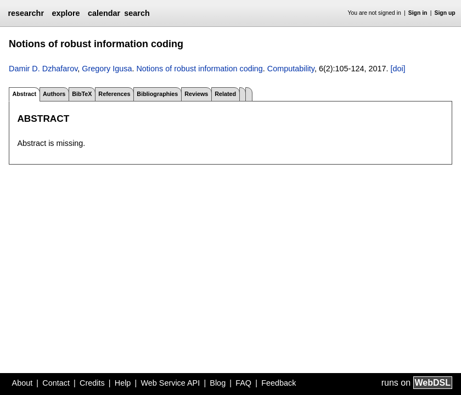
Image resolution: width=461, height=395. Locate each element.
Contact (56, 383)
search (136, 13)
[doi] (397, 68)
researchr (26, 13)
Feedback (278, 383)
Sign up (445, 13)
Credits (92, 383)
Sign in (418, 13)
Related (225, 94)
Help (123, 383)
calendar (104, 13)
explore (66, 13)
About (22, 383)
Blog (218, 383)
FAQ (243, 383)
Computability (290, 68)
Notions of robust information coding (199, 68)
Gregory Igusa (107, 68)
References (114, 94)
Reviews (196, 94)
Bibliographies (157, 94)
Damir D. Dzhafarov (43, 68)
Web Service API (170, 383)
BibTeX (82, 94)
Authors (54, 94)
